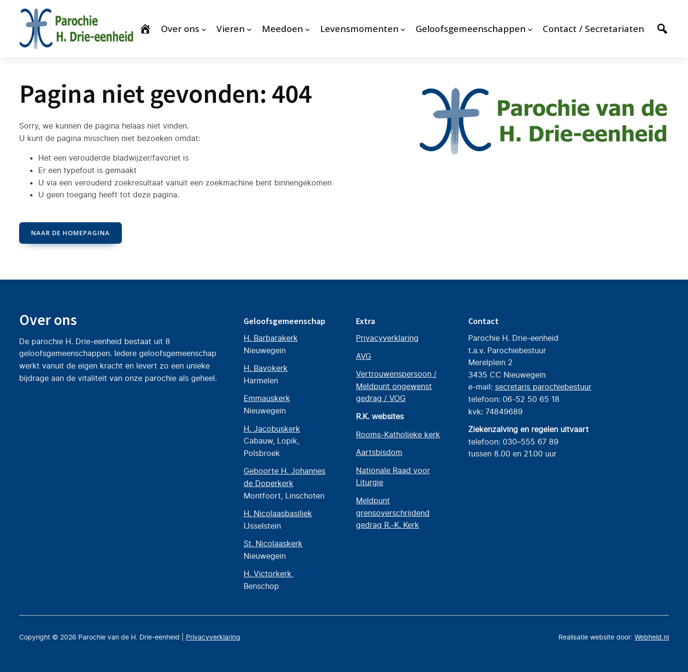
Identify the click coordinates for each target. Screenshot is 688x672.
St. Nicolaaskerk (273, 543)
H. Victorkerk (269, 573)
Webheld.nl (651, 637)
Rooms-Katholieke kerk (398, 434)
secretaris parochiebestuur (543, 386)
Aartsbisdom (379, 452)
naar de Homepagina (70, 232)
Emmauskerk (267, 398)
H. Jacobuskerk (272, 428)
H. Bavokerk (266, 368)
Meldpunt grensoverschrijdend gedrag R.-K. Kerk (393, 513)
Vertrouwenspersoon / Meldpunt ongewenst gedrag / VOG (396, 386)
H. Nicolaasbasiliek (278, 513)
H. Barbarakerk (271, 338)
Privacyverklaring (387, 338)
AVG (363, 355)
